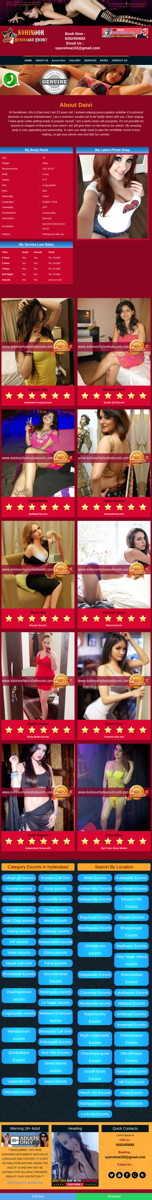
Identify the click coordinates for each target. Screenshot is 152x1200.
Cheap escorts (55, 910)
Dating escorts (19, 931)
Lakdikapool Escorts (131, 993)
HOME (28, 60)
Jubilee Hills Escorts (94, 888)
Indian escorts (18, 953)
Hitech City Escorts (94, 1093)
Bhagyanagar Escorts (131, 931)
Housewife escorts (55, 899)
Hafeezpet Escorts (131, 1071)
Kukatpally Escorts (131, 878)
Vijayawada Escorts (95, 975)
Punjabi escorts (18, 910)
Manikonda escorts (94, 1003)
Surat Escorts (132, 1103)
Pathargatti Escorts (55, 1042)
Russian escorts (19, 888)
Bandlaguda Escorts (94, 928)
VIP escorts (19, 942)
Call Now (38, 1196)
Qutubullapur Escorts (18, 1056)
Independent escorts (55, 942)
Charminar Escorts (95, 993)
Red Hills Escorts (55, 1053)
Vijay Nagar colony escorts (131, 960)
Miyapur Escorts (131, 917)
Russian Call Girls (55, 878)
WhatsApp (114, 1196)
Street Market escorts (56, 1067)
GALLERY (75, 60)
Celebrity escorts (55, 931)
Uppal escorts (19, 1081)
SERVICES (90, 60)
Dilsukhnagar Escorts (131, 1057)
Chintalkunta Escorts (95, 949)
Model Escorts (55, 920)
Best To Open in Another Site (25, 1182)
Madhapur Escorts (131, 946)
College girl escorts (19, 878)
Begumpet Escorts (95, 917)
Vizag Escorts (131, 1093)
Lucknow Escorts (95, 1114)
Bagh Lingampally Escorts (94, 1039)
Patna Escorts (55, 963)
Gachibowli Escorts (131, 888)
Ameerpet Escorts (131, 1025)
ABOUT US (42, 60)
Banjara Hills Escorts (131, 903)
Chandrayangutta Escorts (95, 1057)
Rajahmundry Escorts (95, 1017)
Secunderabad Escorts (56, 977)
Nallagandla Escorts (95, 899)
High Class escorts (18, 920)
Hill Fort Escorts (131, 1082)
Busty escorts (56, 888)
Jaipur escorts (55, 1081)
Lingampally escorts (19, 1013)
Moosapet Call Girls (55, 1031)
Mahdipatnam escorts (19, 1035)
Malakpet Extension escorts (55, 1017)
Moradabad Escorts (19, 974)
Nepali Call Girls (19, 963)
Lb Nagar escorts (55, 1003)
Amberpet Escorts (131, 1014)
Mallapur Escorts (131, 1003)
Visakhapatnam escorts (19, 995)
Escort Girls (59, 60)
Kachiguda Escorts (94, 1103)
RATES (104, 60)
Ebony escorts (55, 953)
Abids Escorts (95, 878)
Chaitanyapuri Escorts (131, 1039)
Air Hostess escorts (19, 899)
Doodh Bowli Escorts (95, 1075)
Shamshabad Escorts (131, 978)
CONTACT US (119, 60)
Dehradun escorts (18, 1092)
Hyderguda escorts (55, 992)
